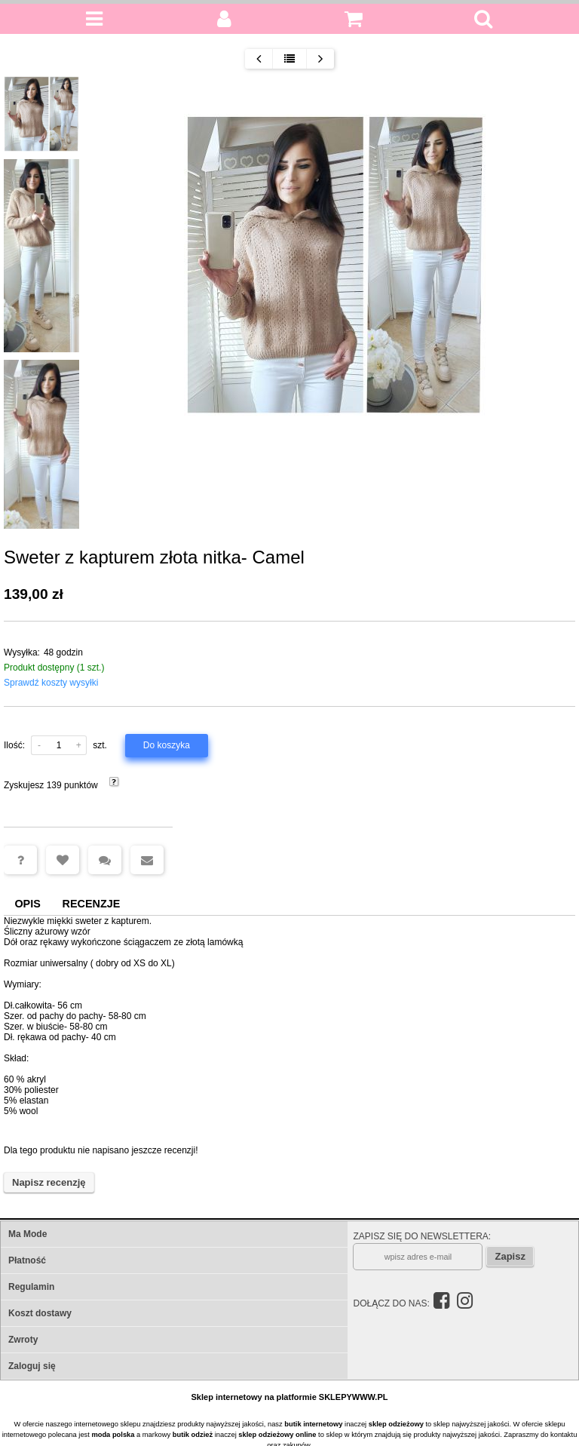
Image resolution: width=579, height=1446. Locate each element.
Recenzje (92, 904)
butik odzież (193, 1434)
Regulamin (31, 1287)
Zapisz (510, 1256)
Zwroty (23, 1339)
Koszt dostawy (40, 1313)
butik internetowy (313, 1424)
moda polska (112, 1434)
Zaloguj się (32, 1366)
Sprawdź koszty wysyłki (51, 682)
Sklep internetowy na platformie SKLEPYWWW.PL (289, 1396)
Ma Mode (27, 1234)
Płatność (27, 1260)
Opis (27, 904)
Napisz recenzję (49, 1182)
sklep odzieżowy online (277, 1434)
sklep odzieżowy (396, 1424)
